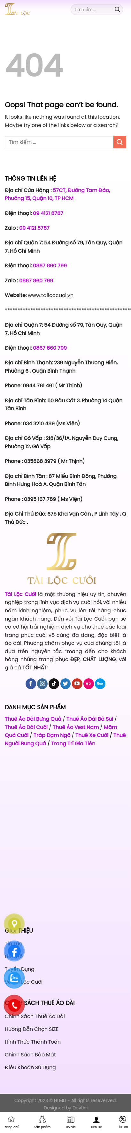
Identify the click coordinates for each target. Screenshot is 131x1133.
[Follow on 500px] (100, 683)
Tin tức (71, 1122)
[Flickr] (88, 683)
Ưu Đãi (123, 1122)
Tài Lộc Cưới (21, 594)
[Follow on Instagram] (42, 683)
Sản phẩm (42, 1122)
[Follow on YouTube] (77, 683)
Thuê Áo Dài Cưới (26, 727)
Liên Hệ (96, 1122)
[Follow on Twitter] (65, 683)
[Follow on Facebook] (31, 683)
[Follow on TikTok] (54, 683)
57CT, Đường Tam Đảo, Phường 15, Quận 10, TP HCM (57, 194)
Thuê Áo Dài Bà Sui (89, 719)
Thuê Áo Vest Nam (76, 727)
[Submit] (117, 9)
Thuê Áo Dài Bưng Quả (33, 719)
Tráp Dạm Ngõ (52, 735)
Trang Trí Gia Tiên (73, 743)
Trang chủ (11, 1122)
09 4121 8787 (48, 213)
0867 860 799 (50, 265)
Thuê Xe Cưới (91, 735)
